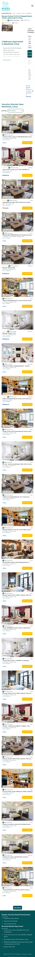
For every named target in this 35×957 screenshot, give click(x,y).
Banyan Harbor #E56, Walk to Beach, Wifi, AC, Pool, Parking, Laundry (16, 759)
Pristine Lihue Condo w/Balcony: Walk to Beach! (17, 791)
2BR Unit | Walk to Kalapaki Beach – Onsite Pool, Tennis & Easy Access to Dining (15, 366)
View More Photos (8, 28)
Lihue (23, 13)
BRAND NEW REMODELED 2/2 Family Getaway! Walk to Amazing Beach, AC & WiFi (17, 235)
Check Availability (29, 53)
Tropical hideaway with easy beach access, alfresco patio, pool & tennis (16, 890)
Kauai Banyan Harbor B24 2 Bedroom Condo (16, 202)
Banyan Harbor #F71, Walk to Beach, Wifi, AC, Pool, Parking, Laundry (16, 595)
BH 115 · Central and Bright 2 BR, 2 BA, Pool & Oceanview (16, 464)
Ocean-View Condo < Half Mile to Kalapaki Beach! (15, 661)
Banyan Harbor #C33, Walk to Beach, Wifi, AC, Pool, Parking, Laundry (16, 694)
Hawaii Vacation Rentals (10, 921)
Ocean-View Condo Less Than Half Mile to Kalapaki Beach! (15, 170)
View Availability (27, 142)
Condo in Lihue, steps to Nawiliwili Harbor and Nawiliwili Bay (16, 137)
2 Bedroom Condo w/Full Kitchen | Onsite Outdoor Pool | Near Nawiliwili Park (15, 857)
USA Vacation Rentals (10, 923)
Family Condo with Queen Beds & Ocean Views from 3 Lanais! (17, 432)
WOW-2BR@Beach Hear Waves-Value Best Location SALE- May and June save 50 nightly (16, 628)
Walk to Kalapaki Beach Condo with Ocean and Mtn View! (17, 399)
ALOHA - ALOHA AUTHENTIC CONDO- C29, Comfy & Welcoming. (16, 726)
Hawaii (18, 13)
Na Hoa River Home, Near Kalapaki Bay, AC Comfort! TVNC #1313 (15, 563)
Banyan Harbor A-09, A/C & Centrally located (16, 529)
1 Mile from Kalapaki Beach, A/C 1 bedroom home (15, 497)
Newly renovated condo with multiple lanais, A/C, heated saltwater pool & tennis (16, 825)
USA (14, 13)
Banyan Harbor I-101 (9, 333)
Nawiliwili (28, 13)
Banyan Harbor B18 (8, 268)
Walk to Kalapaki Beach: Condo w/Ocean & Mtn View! (17, 301)
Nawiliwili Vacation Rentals (11, 918)
